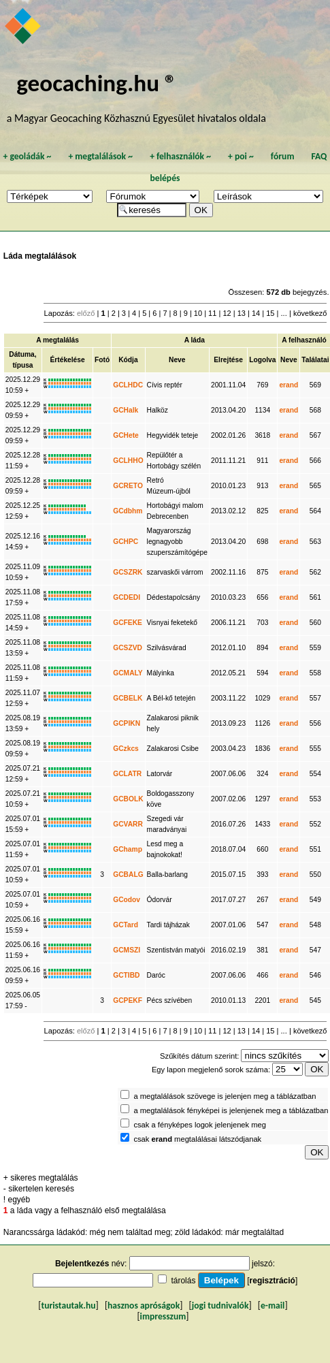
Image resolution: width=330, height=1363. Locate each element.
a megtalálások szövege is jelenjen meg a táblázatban (224, 1096)
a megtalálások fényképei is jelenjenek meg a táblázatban (230, 1110)
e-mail (272, 1305)
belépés (165, 178)
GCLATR (127, 773)
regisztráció (272, 1280)
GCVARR (128, 824)
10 (198, 313)
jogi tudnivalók (220, 1305)
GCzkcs (126, 748)
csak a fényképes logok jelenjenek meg (199, 1125)
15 (270, 313)
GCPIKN (126, 723)
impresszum (163, 1316)
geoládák (27, 156)
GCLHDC (128, 385)
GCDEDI (126, 597)
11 (212, 313)
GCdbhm (127, 511)
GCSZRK (127, 572)
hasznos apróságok (144, 1305)
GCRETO (128, 486)
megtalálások (100, 156)
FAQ (319, 156)
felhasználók (180, 156)
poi (241, 156)
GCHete (126, 435)
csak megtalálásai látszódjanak (197, 1139)
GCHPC (125, 541)
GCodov (126, 899)
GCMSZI (126, 950)
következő (310, 313)
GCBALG (128, 874)
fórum (283, 156)
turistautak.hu (68, 1305)
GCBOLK (128, 799)
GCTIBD (126, 975)
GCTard (125, 925)
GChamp (127, 849)
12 (226, 313)
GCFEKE (127, 622)
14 (256, 313)
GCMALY (127, 673)
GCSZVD (127, 648)
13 (241, 313)
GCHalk (125, 410)
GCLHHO (128, 460)
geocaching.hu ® (96, 82)
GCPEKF (127, 1000)
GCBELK (127, 698)
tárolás (183, 1280)
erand (288, 385)
